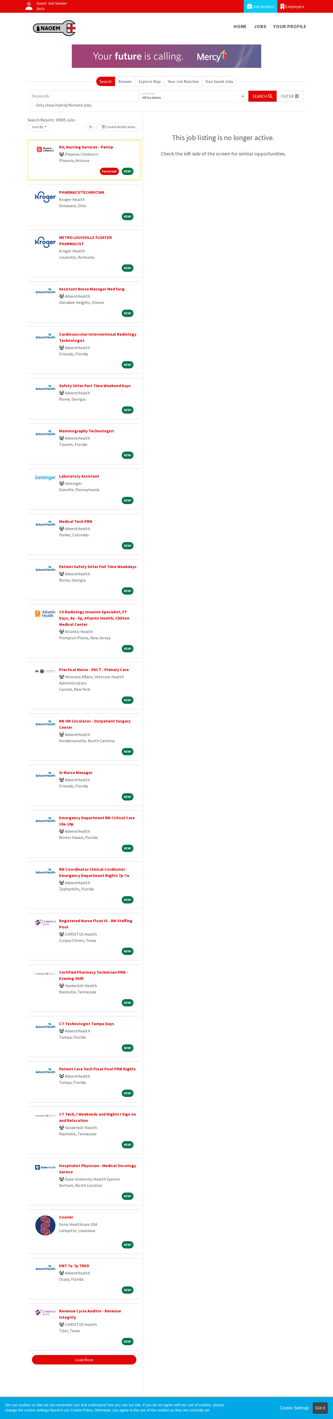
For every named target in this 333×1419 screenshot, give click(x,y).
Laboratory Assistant (79, 476)
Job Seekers (260, 6)
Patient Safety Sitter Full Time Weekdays (98, 566)
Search (106, 81)
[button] (290, 96)
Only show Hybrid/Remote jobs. (64, 105)
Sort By (37, 127)
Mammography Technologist (86, 430)
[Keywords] (84, 96)
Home (240, 26)
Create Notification (118, 127)
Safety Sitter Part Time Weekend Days (95, 385)
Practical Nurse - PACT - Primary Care (94, 669)
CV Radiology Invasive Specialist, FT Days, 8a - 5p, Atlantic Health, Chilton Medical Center (94, 618)
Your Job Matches (183, 81)
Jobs (260, 26)
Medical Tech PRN (75, 521)
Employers (292, 6)
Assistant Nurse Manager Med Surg (92, 288)
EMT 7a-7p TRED (74, 1265)
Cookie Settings (294, 1408)
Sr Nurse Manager (75, 772)
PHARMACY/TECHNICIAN (81, 192)
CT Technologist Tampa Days (86, 1023)
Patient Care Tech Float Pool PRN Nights (97, 1068)
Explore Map (150, 81)
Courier (66, 1217)
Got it (320, 1408)
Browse (125, 81)
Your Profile (289, 26)
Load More (84, 1359)
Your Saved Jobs (219, 81)
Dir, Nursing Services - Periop (86, 146)
